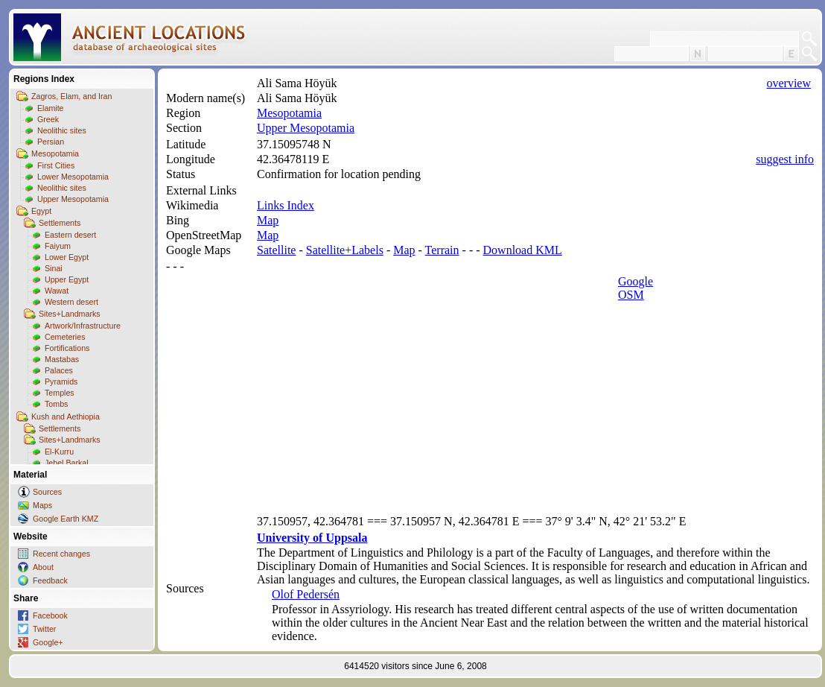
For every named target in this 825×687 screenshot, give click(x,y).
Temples (59, 392)
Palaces (59, 370)
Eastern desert (70, 234)
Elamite (50, 108)
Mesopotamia (55, 153)
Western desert (71, 301)
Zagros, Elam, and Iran (71, 96)
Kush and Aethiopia (65, 416)
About (43, 567)
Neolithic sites (61, 130)
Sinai (54, 268)
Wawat (57, 290)
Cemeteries (65, 336)
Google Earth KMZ (65, 518)
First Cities (55, 165)
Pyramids (61, 381)
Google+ (48, 642)
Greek (48, 119)
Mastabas (62, 359)
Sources (47, 491)
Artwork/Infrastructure (83, 325)
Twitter (44, 628)
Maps (42, 505)
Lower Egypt (67, 257)
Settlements (59, 222)
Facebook (50, 615)
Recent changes (61, 553)
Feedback (50, 580)
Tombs (56, 403)
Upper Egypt (67, 279)
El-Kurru (59, 451)
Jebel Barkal (67, 462)
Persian (50, 141)
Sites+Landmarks (70, 313)
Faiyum (58, 245)
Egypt (41, 210)
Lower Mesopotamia (73, 176)
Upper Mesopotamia (73, 198)
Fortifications (67, 348)
